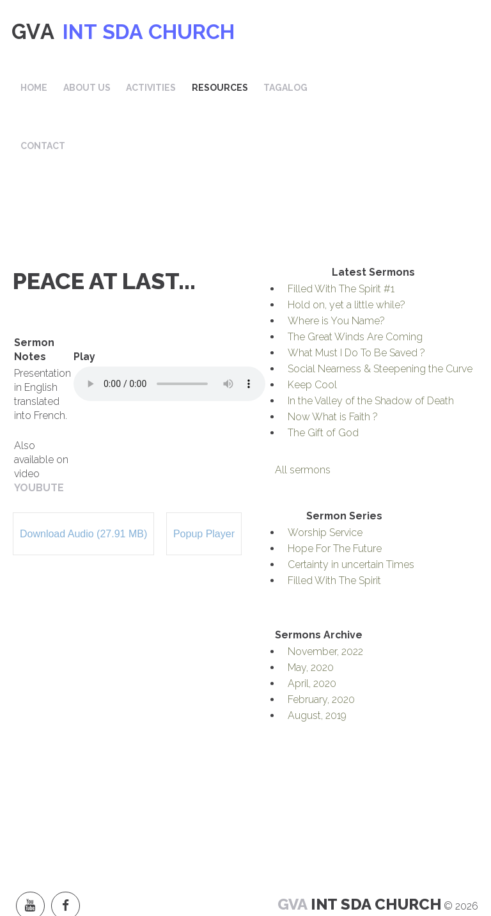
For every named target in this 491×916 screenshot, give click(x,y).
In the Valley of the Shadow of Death (371, 353)
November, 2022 (325, 603)
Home (189, 32)
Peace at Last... (104, 232)
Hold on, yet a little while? (346, 257)
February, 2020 (321, 651)
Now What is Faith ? (333, 369)
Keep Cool (312, 337)
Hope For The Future (335, 500)
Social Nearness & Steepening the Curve (380, 321)
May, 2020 (311, 619)
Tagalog (430, 32)
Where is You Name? (336, 273)
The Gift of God (323, 385)
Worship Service (325, 484)
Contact (198, 96)
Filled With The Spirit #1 (341, 241)
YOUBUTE (39, 440)
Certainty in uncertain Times (351, 516)
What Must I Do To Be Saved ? (356, 305)
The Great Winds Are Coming (355, 289)
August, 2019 (317, 667)
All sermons (303, 422)
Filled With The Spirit (334, 532)
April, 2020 (312, 635)
